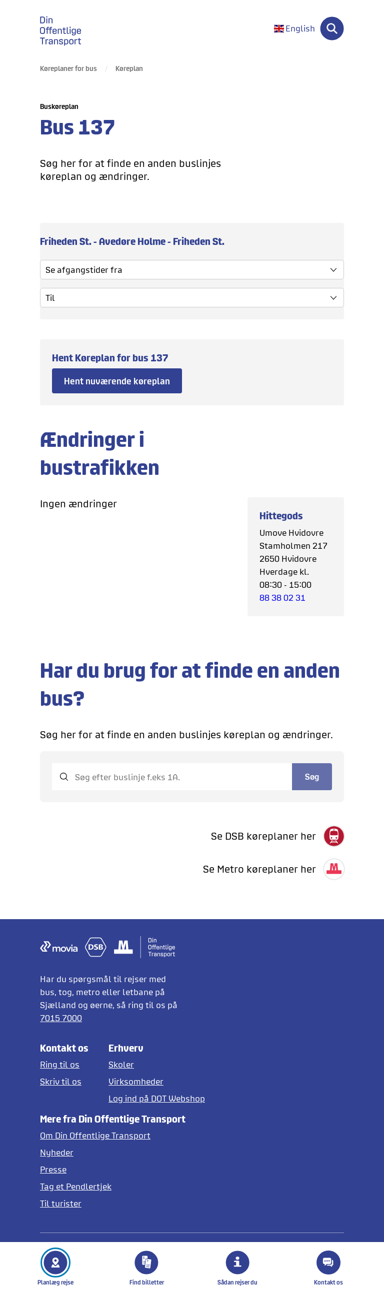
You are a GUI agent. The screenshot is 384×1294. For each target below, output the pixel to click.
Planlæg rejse (56, 1268)
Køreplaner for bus (68, 68)
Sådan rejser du (238, 1268)
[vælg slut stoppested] (192, 297)
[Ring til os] (64, 1064)
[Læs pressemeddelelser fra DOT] (113, 1169)
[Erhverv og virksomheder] (156, 1081)
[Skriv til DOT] (64, 1081)
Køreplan (129, 68)
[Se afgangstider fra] (192, 269)
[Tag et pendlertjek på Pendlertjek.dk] (113, 1186)
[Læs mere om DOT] (113, 1135)
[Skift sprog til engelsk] (294, 28)
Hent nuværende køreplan (117, 381)
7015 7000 (61, 1018)
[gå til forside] (66, 28)
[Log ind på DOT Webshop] (156, 1098)
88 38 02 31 (283, 597)
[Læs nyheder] (113, 1152)
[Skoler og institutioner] (156, 1064)
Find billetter (147, 1268)
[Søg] (332, 28)
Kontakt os (328, 1268)
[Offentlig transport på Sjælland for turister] (113, 1203)
